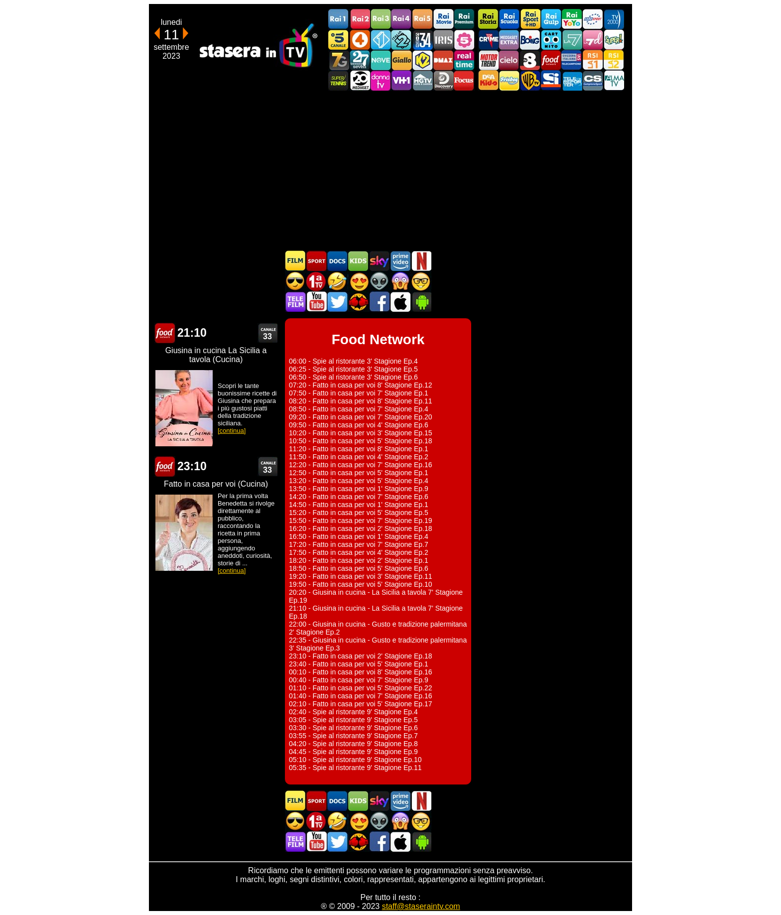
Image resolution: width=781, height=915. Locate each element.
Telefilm (295, 301)
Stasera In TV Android (420, 301)
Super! (613, 39)
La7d (592, 39)
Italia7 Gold (338, 60)
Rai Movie (443, 19)
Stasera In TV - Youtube (316, 301)
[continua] (232, 430)
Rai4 (401, 19)
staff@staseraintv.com (421, 906)
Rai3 (380, 19)
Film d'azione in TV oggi (295, 281)
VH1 (401, 80)
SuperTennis (338, 80)
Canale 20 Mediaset (359, 80)
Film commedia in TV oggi (337, 281)
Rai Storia (488, 19)
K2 (422, 60)
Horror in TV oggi (400, 281)
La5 (464, 39)
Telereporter (571, 80)
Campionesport (592, 80)
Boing (530, 39)
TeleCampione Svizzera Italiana (571, 60)
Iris (443, 39)
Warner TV (530, 80)
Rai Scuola (509, 19)
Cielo (509, 60)
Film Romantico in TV (358, 281)
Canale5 (338, 39)
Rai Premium (464, 19)
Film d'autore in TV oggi (420, 281)
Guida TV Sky (379, 261)
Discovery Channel (443, 80)
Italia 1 (380, 39)
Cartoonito (550, 39)
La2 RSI (613, 60)
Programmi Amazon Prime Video (400, 261)
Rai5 (422, 19)
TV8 (530, 60)
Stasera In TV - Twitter (337, 301)
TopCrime (488, 39)
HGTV (422, 80)
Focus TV (464, 80)
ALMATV (613, 80)
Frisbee (509, 80)
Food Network (550, 60)
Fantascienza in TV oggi (379, 281)
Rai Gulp (550, 19)
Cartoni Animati (358, 261)
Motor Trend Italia (488, 60)
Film (295, 261)
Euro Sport (592, 19)
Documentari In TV (337, 261)
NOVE (380, 60)
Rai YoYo (571, 19)
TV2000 (613, 19)
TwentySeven (359, 60)
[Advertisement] (390, 170)
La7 (571, 39)
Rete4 (359, 39)
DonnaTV (380, 80)
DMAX (443, 60)
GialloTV (401, 60)
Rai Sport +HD (530, 19)
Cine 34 (422, 39)
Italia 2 (401, 39)
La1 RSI (592, 60)
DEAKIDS (488, 80)
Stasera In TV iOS (400, 301)
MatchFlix (358, 301)
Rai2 (359, 19)
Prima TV (316, 281)
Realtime (464, 60)
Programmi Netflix (420, 261)
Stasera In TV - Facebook (379, 301)
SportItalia (550, 80)
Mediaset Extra (509, 39)
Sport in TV (316, 261)
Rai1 (338, 19)
